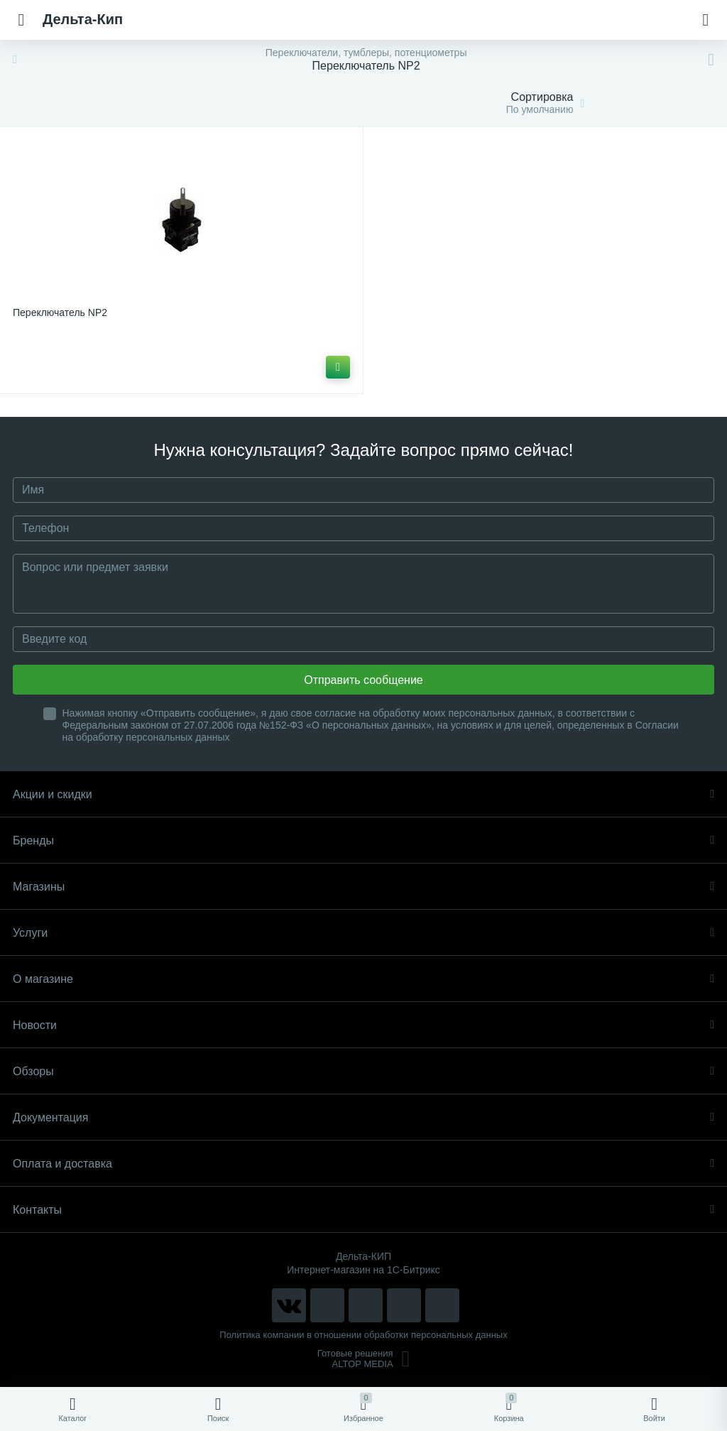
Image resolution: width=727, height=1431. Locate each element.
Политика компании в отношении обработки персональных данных (363, 1334)
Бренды (363, 840)
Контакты (363, 1210)
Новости (363, 1025)
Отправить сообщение (363, 680)
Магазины (363, 887)
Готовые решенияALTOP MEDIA (363, 1358)
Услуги (363, 933)
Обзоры (363, 1071)
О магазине (363, 979)
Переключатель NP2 (60, 312)
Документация (363, 1117)
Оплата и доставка (363, 1164)
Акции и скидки (363, 794)
